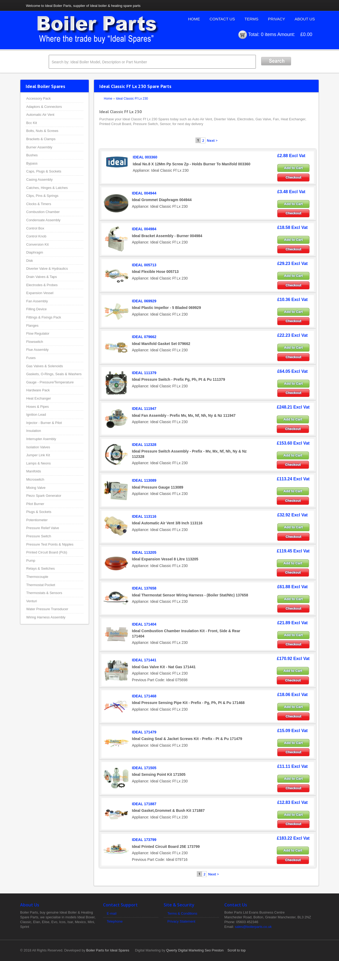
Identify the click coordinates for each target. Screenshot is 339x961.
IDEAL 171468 (144, 696)
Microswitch (35, 479)
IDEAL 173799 (144, 840)
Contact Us (222, 19)
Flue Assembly (37, 350)
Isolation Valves (38, 447)
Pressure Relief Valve (42, 528)
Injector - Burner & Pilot (44, 423)
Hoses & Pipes (37, 407)
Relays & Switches (40, 568)
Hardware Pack (38, 390)
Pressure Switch (38, 536)
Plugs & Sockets (38, 512)
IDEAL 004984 (144, 229)
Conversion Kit (37, 244)
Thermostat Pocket (40, 585)
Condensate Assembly (43, 220)
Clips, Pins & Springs (42, 196)
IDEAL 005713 (144, 265)
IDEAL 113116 (144, 516)
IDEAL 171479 (144, 732)
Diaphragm (34, 252)
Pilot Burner (35, 504)
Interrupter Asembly (41, 439)
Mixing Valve (36, 488)
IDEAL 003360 (145, 157)
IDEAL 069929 (144, 301)
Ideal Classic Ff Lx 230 (132, 98)
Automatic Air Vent (40, 115)
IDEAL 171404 (144, 624)
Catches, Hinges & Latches (47, 188)
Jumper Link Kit (38, 455)
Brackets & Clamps (41, 139)
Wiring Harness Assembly (45, 617)
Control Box (35, 228)
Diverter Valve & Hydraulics (47, 269)
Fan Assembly (37, 301)
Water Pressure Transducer (47, 609)
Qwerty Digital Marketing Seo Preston (195, 950)
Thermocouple (37, 577)
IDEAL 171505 (144, 768)
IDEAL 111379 (144, 373)
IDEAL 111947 (144, 408)
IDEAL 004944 (144, 193)
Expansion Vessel (39, 293)
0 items (268, 34)
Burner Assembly (39, 147)
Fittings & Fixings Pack (43, 317)
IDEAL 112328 (144, 444)
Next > (212, 140)
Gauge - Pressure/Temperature (50, 382)
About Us (305, 19)
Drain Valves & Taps (41, 277)
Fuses (30, 358)
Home (194, 19)
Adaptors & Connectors (44, 107)
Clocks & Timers (38, 204)
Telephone (115, 921)
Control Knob (36, 236)
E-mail (112, 913)
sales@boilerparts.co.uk (253, 927)
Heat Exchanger (38, 398)
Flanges (32, 325)
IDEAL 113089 (144, 480)
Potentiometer (37, 520)
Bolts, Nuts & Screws (42, 131)
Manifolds (33, 471)
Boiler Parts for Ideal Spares (108, 950)
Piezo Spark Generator (43, 496)
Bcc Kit (31, 123)
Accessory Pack (38, 98)
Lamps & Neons (38, 463)
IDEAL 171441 (144, 660)
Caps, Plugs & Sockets (43, 171)
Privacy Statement (181, 921)
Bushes (32, 155)
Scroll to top (237, 950)
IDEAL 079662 (144, 337)
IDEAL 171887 (144, 804)
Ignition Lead (36, 415)
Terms (251, 19)
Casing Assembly (39, 179)
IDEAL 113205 (144, 552)
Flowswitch (34, 342)
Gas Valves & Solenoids (44, 366)
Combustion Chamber (43, 212)
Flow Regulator (37, 333)
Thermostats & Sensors (44, 593)
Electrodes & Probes (42, 285)
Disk (29, 261)
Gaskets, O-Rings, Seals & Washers (54, 374)
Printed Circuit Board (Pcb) (46, 552)
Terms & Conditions (182, 913)
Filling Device (36, 309)
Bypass (32, 163)
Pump (30, 561)
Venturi (31, 601)
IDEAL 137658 (144, 588)
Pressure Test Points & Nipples (49, 544)
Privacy (276, 19)
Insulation (33, 431)
